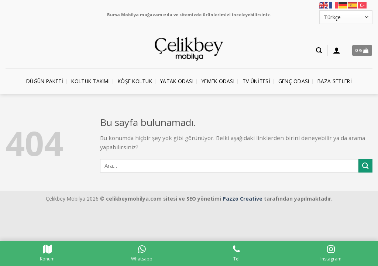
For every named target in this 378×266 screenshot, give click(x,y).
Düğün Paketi (44, 81)
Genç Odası (293, 81)
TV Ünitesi (256, 81)
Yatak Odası (176, 81)
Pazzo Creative (242, 198)
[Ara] (319, 50)
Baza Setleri (334, 81)
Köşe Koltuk (135, 81)
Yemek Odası (218, 81)
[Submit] (365, 166)
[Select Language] (345, 17)
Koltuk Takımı (90, 81)
